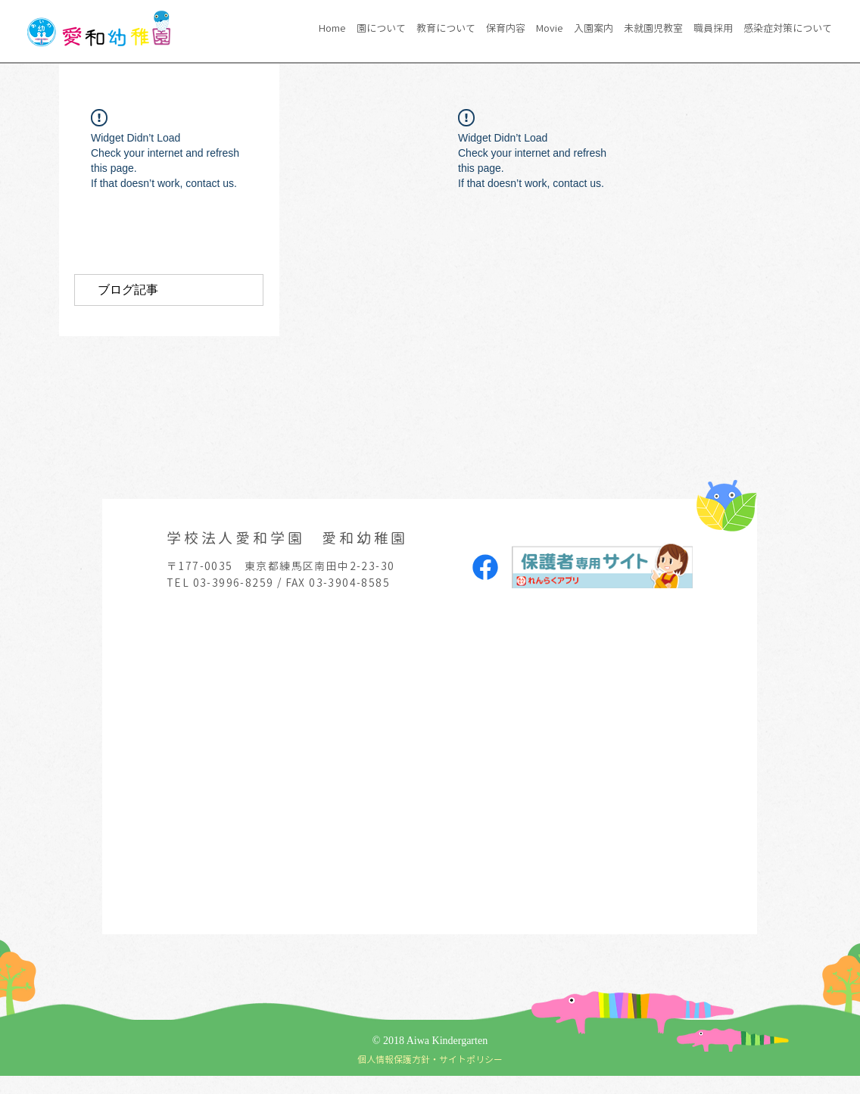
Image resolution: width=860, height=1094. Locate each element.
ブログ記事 (128, 289)
